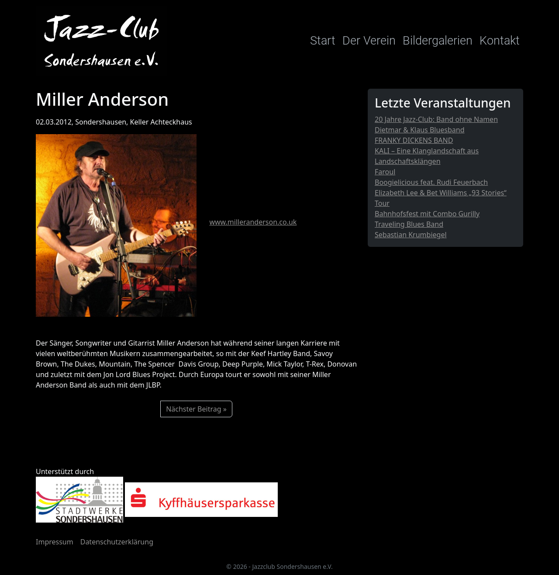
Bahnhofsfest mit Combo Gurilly (427, 213)
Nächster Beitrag (193, 409)
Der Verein (369, 41)
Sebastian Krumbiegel (411, 234)
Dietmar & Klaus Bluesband (420, 130)
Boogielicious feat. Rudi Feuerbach (431, 182)
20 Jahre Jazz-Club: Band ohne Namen (436, 119)
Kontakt (500, 41)
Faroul (385, 172)
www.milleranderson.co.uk (253, 222)
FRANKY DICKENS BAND (414, 140)
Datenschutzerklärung (116, 542)
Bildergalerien (438, 41)
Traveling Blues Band (409, 224)
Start (322, 41)
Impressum (54, 542)
